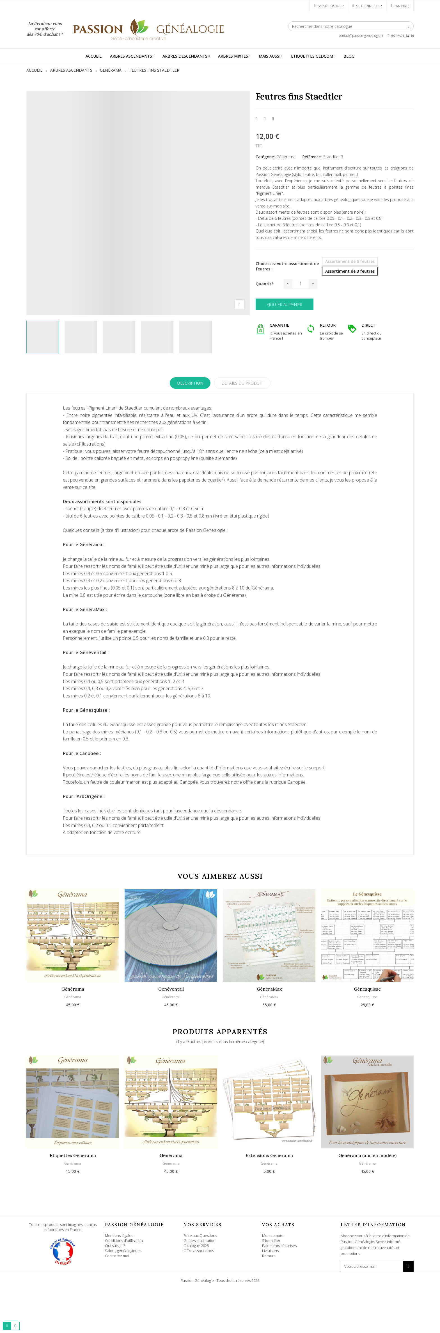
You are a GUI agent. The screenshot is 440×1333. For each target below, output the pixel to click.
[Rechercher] (351, 26)
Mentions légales (119, 1235)
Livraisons (270, 1250)
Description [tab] (190, 383)
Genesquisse (367, 997)
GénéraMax (269, 989)
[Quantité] (300, 284)
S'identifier (271, 1240)
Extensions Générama (269, 1155)
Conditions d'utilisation (124, 1240)
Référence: (312, 156)
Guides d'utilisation (200, 1240)
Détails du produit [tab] (242, 383)
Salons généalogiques (123, 1250)
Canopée (296, 782)
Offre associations (199, 1250)
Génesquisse (367, 989)
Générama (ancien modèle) (367, 1155)
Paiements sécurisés (279, 1245)
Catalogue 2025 (196, 1245)
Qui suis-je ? (115, 1245)
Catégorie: (265, 156)
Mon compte (272, 1235)
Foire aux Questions (200, 1235)
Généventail (171, 989)
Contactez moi (117, 1255)
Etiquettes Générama (73, 1155)
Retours (268, 1255)
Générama (285, 156)
